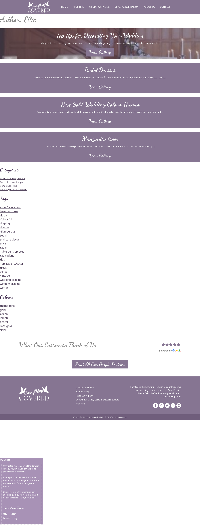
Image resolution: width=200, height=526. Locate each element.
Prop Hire (78, 6)
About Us (149, 6)
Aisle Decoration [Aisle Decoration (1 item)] (10, 207)
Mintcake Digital (96, 417)
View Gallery (100, 52)
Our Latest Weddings (11, 182)
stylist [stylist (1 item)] (4, 243)
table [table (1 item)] (3, 247)
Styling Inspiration (127, 6)
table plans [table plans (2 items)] (7, 255)
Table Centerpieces (85, 395)
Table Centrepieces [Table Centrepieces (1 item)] (12, 251)
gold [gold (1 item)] (3, 310)
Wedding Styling (99, 6)
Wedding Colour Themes (13, 189)
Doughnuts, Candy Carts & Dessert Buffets (97, 399)
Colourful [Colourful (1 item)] (6, 219)
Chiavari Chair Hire (85, 387)
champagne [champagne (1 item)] (7, 306)
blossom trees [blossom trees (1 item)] (9, 211)
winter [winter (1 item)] (4, 287)
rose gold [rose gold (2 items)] (6, 326)
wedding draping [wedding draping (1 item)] (10, 280)
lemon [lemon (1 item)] (4, 318)
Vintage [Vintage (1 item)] (5, 275)
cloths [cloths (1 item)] (4, 215)
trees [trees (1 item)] (3, 267)
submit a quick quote (12, 495)
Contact (165, 6)
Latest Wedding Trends (12, 178)
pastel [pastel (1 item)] (4, 322)
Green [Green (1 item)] (4, 314)
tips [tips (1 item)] (2, 259)
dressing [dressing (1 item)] (5, 227)
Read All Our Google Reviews (100, 364)
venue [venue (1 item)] (4, 271)
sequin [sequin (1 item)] (4, 235)
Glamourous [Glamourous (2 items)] (7, 231)
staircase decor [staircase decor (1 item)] (9, 239)
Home (64, 6)
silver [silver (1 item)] (3, 330)
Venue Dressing (8, 185)
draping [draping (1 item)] (5, 223)
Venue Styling (82, 391)
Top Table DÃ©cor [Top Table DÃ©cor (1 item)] (11, 263)
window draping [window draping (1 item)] (10, 284)
